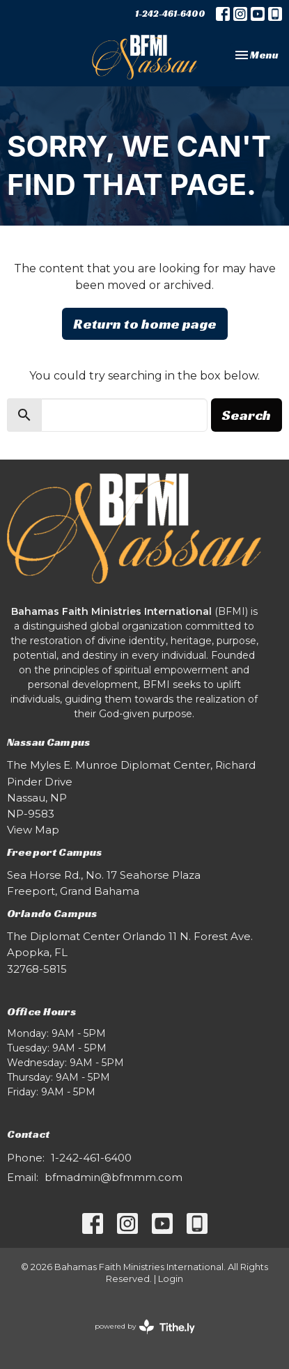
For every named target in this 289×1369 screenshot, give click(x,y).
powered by (145, 1327)
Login (170, 1279)
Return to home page (145, 324)
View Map (33, 829)
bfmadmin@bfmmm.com (113, 1177)
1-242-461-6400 (170, 13)
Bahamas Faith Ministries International (111, 611)
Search (246, 415)
